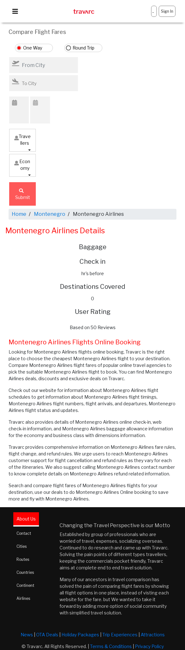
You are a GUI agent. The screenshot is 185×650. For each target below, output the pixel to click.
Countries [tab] (25, 572)
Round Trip (83, 47)
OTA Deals (47, 634)
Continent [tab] (25, 585)
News (27, 634)
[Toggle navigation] (15, 11)
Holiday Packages (80, 634)
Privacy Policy (149, 646)
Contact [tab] (23, 533)
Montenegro (49, 214)
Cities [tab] (21, 546)
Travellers (22, 140)
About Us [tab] (26, 518)
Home (19, 214)
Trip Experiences (119, 634)
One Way (32, 47)
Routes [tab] (22, 559)
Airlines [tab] (23, 598)
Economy (22, 165)
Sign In (167, 11)
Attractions (153, 634)
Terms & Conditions (111, 646)
